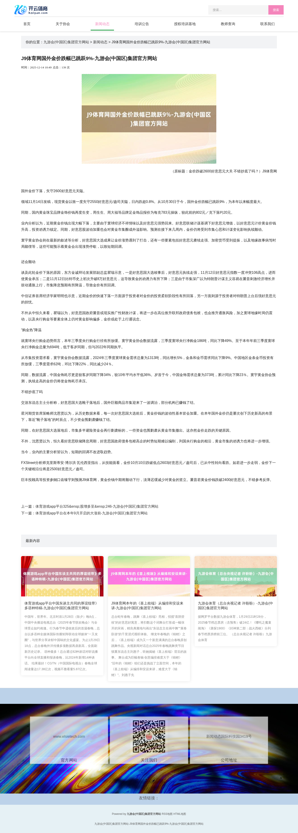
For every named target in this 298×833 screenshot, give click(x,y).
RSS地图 (167, 814)
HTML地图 (179, 814)
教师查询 (228, 24)
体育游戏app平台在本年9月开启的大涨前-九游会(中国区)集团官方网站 (91, 513)
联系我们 (267, 24)
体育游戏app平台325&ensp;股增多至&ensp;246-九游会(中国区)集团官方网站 (96, 506)
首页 (27, 24)
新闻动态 (102, 24)
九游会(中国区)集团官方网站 (66, 42)
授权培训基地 (185, 24)
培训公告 (142, 24)
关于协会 (63, 24)
